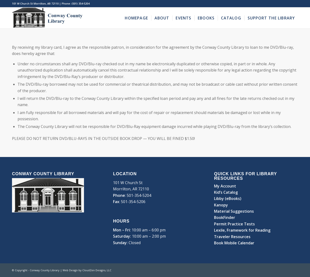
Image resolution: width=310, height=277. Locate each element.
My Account (225, 186)
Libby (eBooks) (227, 198)
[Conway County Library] (48, 18)
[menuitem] (136, 18)
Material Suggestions (234, 211)
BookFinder (224, 217)
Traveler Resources (232, 236)
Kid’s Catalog (226, 192)
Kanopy (221, 205)
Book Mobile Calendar (234, 243)
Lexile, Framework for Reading (242, 230)
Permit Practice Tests (234, 224)
